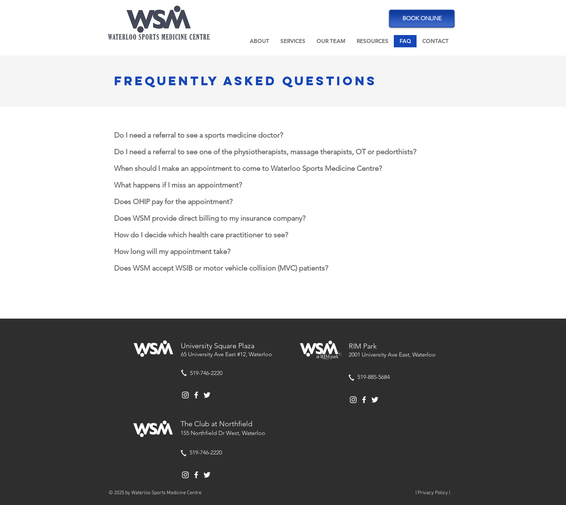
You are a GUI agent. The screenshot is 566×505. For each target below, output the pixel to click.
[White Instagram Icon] (185, 395)
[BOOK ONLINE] (421, 18)
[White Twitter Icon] (207, 395)
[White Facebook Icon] (196, 395)
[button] (259, 41)
